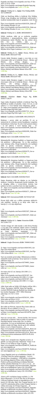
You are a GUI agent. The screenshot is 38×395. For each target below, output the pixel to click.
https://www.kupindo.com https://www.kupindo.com (19, 197)
